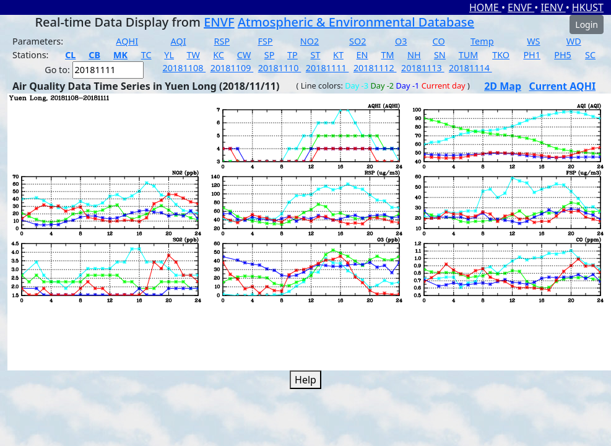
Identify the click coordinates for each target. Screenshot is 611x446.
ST (315, 55)
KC (218, 55)
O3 (401, 41)
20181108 (184, 68)
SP (269, 55)
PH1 (531, 55)
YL (169, 55)
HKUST (588, 7)
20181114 (470, 68)
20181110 (279, 68)
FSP (265, 41)
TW (193, 55)
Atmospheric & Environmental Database (356, 22)
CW (244, 55)
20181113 (422, 68)
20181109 (232, 68)
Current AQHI (562, 86)
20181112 (375, 68)
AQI (178, 41)
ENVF (521, 7)
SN (440, 55)
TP (292, 55)
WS (533, 41)
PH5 (562, 55)
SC (590, 55)
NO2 (309, 41)
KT (338, 55)
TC (146, 55)
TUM (469, 55)
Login (586, 24)
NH (414, 55)
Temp (481, 41)
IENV (552, 7)
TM (387, 55)
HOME (485, 7)
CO (439, 41)
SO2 (357, 41)
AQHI (127, 41)
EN (362, 55)
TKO (500, 55)
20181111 (327, 68)
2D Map (502, 86)
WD (573, 41)
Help (305, 380)
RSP (222, 41)
